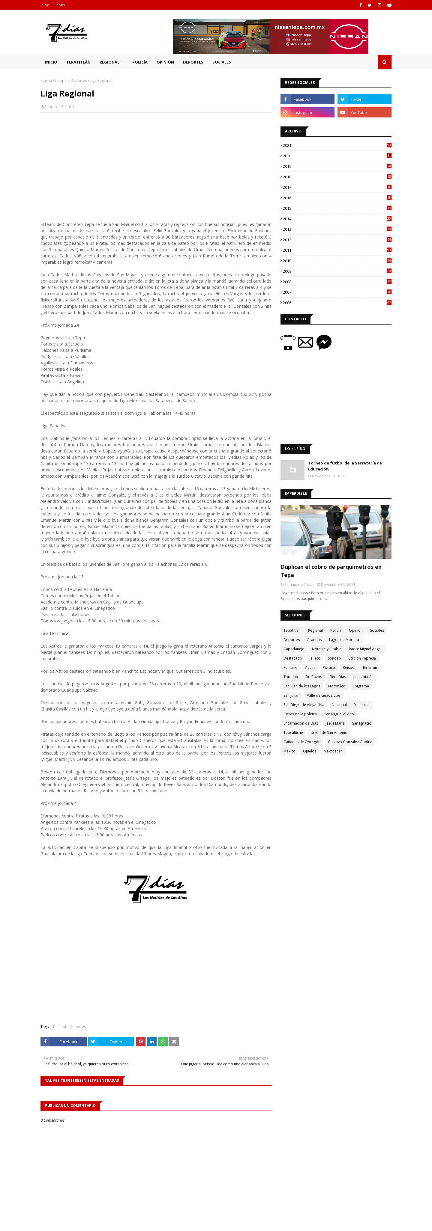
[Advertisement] (156, 161)
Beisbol (59, 1026)
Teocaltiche (293, 732)
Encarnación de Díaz (301, 723)
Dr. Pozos (313, 676)
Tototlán (291, 676)
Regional (315, 630)
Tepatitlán (292, 630)
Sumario (291, 667)
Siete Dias (337, 676)
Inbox (60, 4)
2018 (337, 176)
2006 (337, 302)
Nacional (339, 704)
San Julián (291, 695)
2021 (337, 145)
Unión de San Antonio (328, 732)
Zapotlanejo (294, 648)
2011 (337, 250)
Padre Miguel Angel (365, 648)
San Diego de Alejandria (304, 704)
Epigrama (361, 686)
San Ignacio (361, 723)
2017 (337, 187)
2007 (337, 292)
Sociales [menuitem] (221, 62)
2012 (337, 239)
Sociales (377, 630)
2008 (337, 281)
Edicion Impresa (362, 658)
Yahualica (362, 704)
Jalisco (315, 658)
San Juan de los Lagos (302, 686)
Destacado (293, 658)
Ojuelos (309, 751)
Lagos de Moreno (344, 639)
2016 (337, 197)
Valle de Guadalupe (323, 695)
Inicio (45, 4)
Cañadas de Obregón (302, 741)
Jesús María (335, 723)
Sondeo (334, 658)
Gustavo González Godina (350, 741)
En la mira (371, 667)
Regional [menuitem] (109, 62)
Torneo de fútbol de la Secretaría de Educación (345, 466)
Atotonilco (336, 686)
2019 (337, 166)
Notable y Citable (326, 648)
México (290, 751)
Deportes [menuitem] (193, 62)
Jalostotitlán (363, 676)
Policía (335, 630)
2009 (337, 271)
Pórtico (329, 667)
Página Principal (54, 80)
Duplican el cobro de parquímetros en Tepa (331, 570)
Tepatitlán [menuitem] (78, 62)
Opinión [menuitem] (165, 62)
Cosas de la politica (300, 713)
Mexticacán (333, 751)
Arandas (314, 639)
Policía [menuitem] (140, 62)
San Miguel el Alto (339, 713)
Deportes (78, 80)
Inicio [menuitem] (51, 62)
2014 (337, 218)
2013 (337, 229)
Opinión (356, 630)
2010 (337, 260)
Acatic (310, 667)
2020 (337, 156)
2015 (337, 208)
